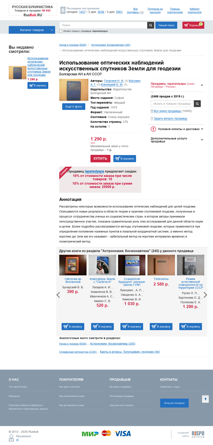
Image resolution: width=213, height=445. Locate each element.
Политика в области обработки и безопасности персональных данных (28, 407)
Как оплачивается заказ (71, 396)
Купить (100, 158)
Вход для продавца (174, 402)
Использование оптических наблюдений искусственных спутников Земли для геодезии (39, 67)
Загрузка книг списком (122, 405)
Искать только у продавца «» (83, 31)
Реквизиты (14, 396)
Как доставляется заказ (71, 405)
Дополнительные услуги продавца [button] (169, 140)
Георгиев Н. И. (114, 80)
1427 (82, 12)
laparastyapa (94, 171)
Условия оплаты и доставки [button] (179, 129)
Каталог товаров (36, 30)
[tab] (176, 85)
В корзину (40, 85)
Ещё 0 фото (74, 106)
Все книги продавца (168, 111)
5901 (119, 12)
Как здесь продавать (120, 386)
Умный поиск (166, 25)
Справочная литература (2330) (78, 351)
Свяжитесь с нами (170, 386)
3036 (101, 12)
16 (17, 439)
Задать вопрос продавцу (170, 118)
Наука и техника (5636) (73, 44)
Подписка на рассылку (155, 10)
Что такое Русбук (18, 386)
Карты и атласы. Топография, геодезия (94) (130, 351)
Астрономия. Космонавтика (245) (110, 44)
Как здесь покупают (69, 386)
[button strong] (176, 85)
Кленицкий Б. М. (112, 84)
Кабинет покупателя (195, 10)
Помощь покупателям (175, 10)
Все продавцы (135, 10)
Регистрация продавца (122, 396)
